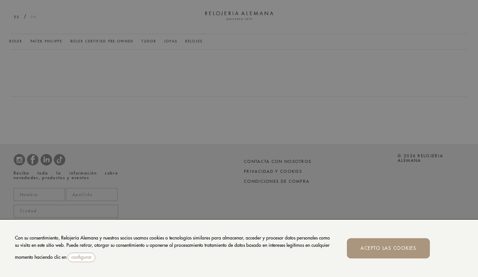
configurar (81, 257)
